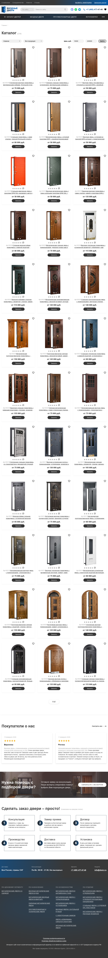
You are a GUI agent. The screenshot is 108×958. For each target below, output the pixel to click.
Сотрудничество (18, 2)
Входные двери (37, 17)
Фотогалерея (92, 17)
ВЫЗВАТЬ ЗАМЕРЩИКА (83, 2)
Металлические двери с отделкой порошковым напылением (92, 899)
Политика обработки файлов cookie (54, 941)
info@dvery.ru (100, 870)
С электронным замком (65, 915)
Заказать (18, 92)
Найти (102, 41)
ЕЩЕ (54, 702)
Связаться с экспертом (92, 785)
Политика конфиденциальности (54, 938)
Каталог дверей (12, 17)
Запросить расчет (100, 2)
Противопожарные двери (64, 17)
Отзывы (37, 2)
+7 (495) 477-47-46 (78, 870)
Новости (29, 2)
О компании (6, 2)
